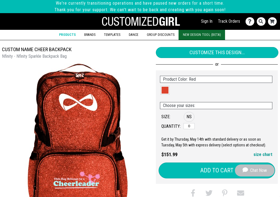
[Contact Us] (251, 21)
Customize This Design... (217, 52)
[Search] (262, 21)
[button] (165, 90)
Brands (90, 35)
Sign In (206, 21)
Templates (112, 35)
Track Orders (229, 21)
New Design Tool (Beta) (202, 35)
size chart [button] (262, 154)
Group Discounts (160, 35)
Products (67, 35)
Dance (133, 35)
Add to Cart (217, 170)
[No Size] (189, 126)
